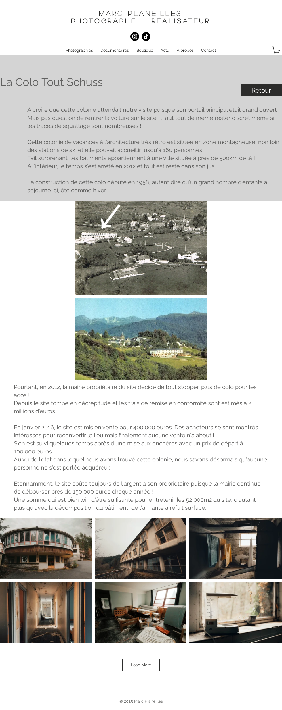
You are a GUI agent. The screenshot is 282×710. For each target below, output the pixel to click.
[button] (79, 50)
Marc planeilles (140, 13)
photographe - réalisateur (140, 21)
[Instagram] (134, 36)
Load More (141, 665)
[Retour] (261, 90)
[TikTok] (146, 36)
